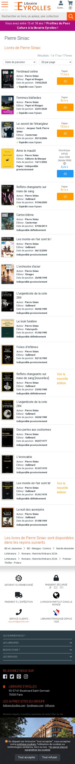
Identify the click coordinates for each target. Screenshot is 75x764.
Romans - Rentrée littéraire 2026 (39, 553)
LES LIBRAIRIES (37, 643)
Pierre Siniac (32, 76)
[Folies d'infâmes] (7, 354)
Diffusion (50, 705)
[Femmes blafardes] (7, 105)
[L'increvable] (7, 464)
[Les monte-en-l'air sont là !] (7, 247)
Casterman (31, 135)
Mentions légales (11, 714)
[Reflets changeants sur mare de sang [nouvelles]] (7, 382)
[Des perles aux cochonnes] (7, 437)
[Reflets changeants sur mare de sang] (7, 195)
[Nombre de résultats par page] (55, 62)
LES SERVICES (37, 656)
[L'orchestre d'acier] (7, 274)
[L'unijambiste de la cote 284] (7, 301)
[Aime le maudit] (7, 158)
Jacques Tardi (33, 128)
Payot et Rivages (34, 79)
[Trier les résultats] (19, 62)
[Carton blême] (7, 221)
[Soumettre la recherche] (71, 16)
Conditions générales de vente (35, 714)
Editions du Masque (35, 158)
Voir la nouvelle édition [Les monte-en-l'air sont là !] (62, 488)
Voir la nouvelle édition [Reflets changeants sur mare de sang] (62, 378)
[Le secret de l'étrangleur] (7, 130)
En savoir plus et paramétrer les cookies (46, 748)
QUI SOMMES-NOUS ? (14, 635)
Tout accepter (26, 757)
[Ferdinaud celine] (7, 79)
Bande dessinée (65, 548)
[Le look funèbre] (7, 328)
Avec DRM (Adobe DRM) (64, 160)
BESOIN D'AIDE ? (37, 650)
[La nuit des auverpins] (7, 517)
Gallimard (30, 199)
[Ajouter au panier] (65, 81)
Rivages (29, 274)
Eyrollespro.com (35, 705)
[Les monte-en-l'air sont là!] (7, 490)
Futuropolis (31, 329)
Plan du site (57, 714)
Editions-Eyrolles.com (14, 705)
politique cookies (26, 744)
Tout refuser (49, 757)
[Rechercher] (33, 16)
